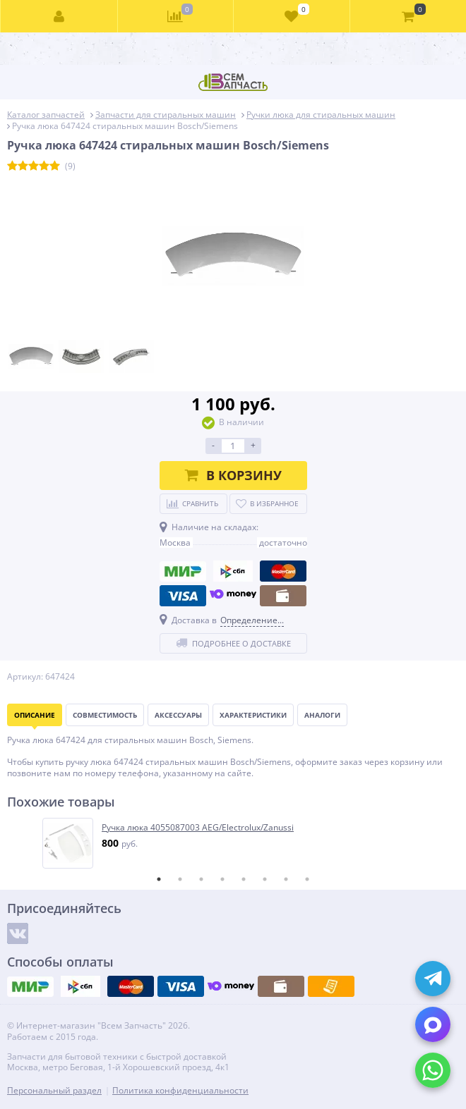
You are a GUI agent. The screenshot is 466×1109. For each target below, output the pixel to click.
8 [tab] (307, 879)
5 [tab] (244, 879)
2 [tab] (180, 879)
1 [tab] (159, 879)
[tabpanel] (233, 843)
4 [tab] (222, 879)
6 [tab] (265, 879)
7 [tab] (286, 879)
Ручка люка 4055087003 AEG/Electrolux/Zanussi (198, 827)
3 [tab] (201, 879)
